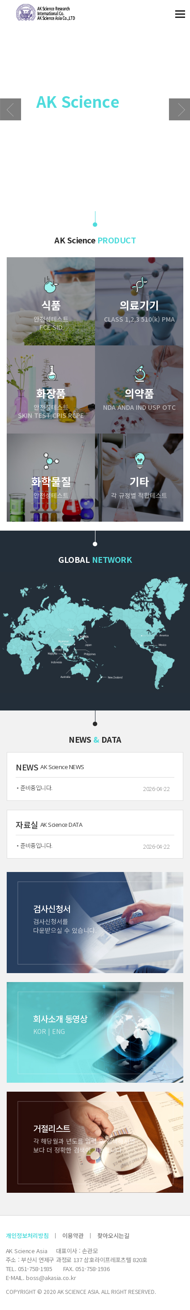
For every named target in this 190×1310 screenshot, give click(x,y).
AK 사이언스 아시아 (42, 12)
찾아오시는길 (113, 1235)
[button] (179, 109)
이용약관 (73, 1235)
